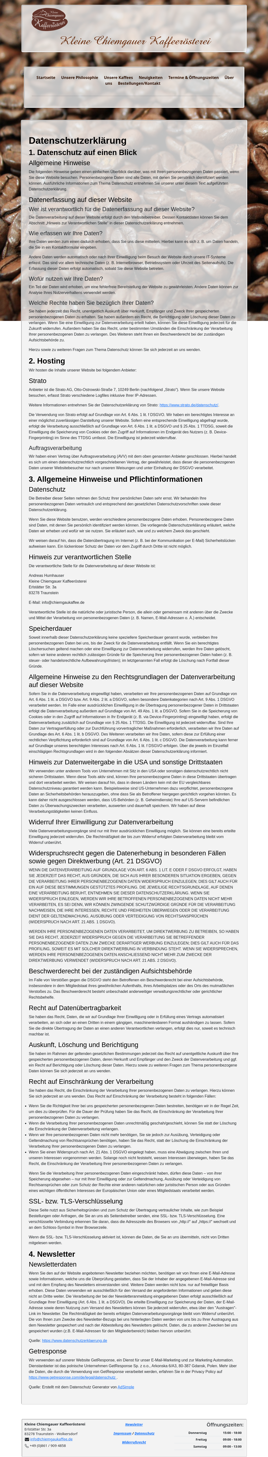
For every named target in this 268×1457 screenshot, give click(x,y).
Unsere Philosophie (79, 77)
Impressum (122, 1433)
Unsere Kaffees (118, 77)
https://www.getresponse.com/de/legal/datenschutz (73, 1377)
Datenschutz (144, 1433)
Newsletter (134, 1424)
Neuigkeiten (151, 77)
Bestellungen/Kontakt (139, 83)
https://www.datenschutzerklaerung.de (74, 1341)
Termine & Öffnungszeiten (193, 77)
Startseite (46, 77)
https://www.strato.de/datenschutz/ (189, 405)
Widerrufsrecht (134, 1442)
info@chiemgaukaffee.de (51, 1439)
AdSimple (126, 1387)
